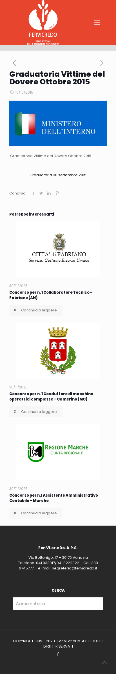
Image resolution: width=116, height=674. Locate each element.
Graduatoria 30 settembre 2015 (58, 175)
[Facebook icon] (58, 654)
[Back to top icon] (104, 662)
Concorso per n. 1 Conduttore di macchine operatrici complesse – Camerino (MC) (51, 396)
